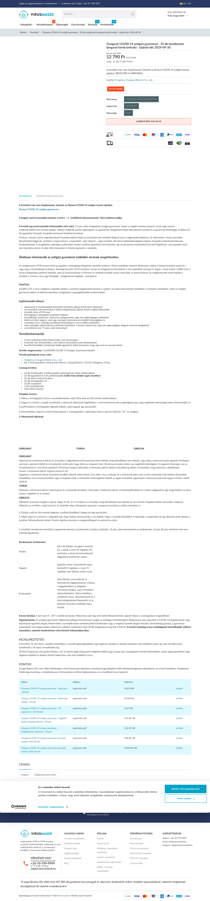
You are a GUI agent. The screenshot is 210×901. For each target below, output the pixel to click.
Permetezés (135, 838)
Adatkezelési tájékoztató (107, 860)
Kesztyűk (92, 24)
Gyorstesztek (78, 24)
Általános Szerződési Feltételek (106, 849)
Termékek (34, 32)
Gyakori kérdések (71, 856)
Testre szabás (186, 887)
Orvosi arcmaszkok (138, 847)
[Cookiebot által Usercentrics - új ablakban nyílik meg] (19, 895)
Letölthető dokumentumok (49, 196)
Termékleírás (25, 196)
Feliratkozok (173, 805)
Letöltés (179, 688)
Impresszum (102, 842)
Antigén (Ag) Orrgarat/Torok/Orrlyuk (141, 99)
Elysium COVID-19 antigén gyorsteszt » (39, 209)
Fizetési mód (69, 847)
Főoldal (23, 32)
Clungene (25, 775)
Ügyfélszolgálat (70, 852)
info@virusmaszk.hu (177, 841)
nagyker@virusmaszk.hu (43, 868)
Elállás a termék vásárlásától (109, 864)
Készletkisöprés (45, 24)
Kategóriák (27, 24)
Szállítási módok (71, 842)
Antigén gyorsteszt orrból (45, 775)
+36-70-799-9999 (43, 863)
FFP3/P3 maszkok (138, 856)
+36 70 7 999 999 (91, 4)
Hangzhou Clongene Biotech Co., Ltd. (134, 80)
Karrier (100, 838)
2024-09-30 (131, 106)
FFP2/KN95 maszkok (139, 852)
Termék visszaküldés (73, 838)
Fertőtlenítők (107, 24)
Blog (66, 861)
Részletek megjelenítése (51, 895)
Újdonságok (62, 24)
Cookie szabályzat (105, 855)
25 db (128, 112)
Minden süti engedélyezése (186, 877)
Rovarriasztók (136, 842)
